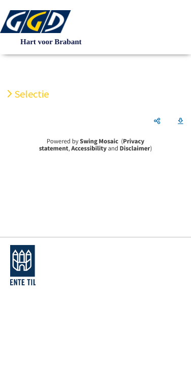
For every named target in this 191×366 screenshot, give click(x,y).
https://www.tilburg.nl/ (23, 265)
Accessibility (89, 148)
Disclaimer (135, 148)
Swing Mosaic (99, 141)
